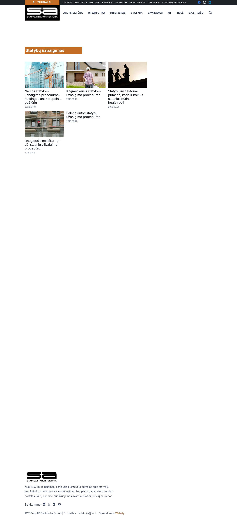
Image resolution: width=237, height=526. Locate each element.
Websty (119, 513)
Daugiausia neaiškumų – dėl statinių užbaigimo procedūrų (43, 144)
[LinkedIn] (54, 504)
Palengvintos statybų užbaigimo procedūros (83, 115)
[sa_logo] (42, 13)
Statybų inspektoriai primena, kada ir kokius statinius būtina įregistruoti (125, 96)
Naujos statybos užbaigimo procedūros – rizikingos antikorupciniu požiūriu (43, 96)
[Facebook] (44, 504)
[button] (210, 12)
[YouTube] (59, 504)
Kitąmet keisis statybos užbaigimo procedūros (83, 93)
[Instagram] (49, 504)
